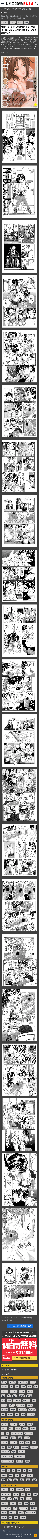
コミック (4, 22)
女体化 (4, 1513)
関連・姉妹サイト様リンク (13, 1526)
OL (9, 1396)
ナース (4, 1405)
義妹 (9, 1480)
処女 (3, 1396)
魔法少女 (4, 1410)
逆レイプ (4, 1503)
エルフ (30, 1405)
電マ (13, 1452)
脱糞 (27, 1461)
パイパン (4, 1391)
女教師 (30, 1391)
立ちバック (5, 1452)
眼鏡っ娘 (32, 1410)
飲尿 (33, 1443)
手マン (13, 1438)
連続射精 (25, 1447)
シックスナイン (7, 1456)
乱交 (10, 1429)
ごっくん (4, 1443)
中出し (20, 22)
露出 (27, 1490)
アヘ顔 (29, 1396)
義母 (10, 1475)
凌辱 (15, 1517)
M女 (3, 1414)
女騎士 (13, 1410)
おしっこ (14, 1443)
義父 (23, 1475)
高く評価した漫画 (9, 1369)
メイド (33, 1382)
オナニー (14, 1424)
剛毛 (23, 1414)
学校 (21, 1499)
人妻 (3, 1471)
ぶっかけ (4, 1424)
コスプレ (12, 1382)
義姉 (3, 1480)
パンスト (14, 1391)
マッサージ (23, 1508)
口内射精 (19, 1461)
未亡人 (11, 1405)
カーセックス (30, 1513)
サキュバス (20, 1405)
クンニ (22, 1424)
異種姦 (23, 1517)
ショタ (29, 1499)
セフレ (30, 1475)
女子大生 (4, 1387)
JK (11, 1387)
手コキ (18, 1429)
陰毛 (3, 1400)
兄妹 (21, 1480)
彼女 (18, 1471)
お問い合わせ (6, 1531)
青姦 (3, 1447)
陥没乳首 (26, 1400)
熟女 (14, 1396)
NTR (3, 1499)
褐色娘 (10, 1414)
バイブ (27, 1438)
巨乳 (26, 22)
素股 (21, 1443)
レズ (9, 1499)
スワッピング (6, 1508)
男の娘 (21, 1396)
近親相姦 (20, 1490)
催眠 (35, 1494)
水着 (23, 1387)
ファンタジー (6, 1494)
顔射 (20, 1438)
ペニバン (34, 1447)
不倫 (26, 1503)
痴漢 (32, 1503)
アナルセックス (17, 1433)
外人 (33, 1400)
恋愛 (29, 1494)
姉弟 (29, 1471)
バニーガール (23, 1382)
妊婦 (9, 1400)
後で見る (5, 1374)
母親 (17, 1475)
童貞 (22, 1494)
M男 (12, 1490)
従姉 (34, 1480)
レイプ (16, 1494)
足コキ (16, 1447)
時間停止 (33, 1508)
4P (8, 1433)
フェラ (12, 22)
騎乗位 (33, 1429)
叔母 (15, 1480)
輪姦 (15, 1499)
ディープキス (19, 1456)
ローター (21, 1452)
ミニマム (31, 1414)
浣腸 (27, 1443)
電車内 (21, 1513)
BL (10, 1517)
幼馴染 (4, 1475)
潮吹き (25, 1429)
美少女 (4, 1382)
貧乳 (35, 1387)
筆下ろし (12, 1513)
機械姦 (4, 1517)
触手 (15, 1508)
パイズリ (4, 1438)
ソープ (13, 1503)
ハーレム (4, 1490)
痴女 (29, 1387)
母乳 (9, 1447)
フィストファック (7, 1461)
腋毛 (16, 1414)
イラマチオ (29, 1433)
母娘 (20, 1503)
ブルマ (22, 1391)
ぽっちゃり (22, 1410)
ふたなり (17, 1400)
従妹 (28, 1480)
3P (2, 1433)
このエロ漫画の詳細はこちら (19, 1326)
